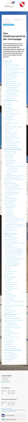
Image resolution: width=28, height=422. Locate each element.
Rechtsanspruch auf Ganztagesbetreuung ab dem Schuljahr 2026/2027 (14, 68)
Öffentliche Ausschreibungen (15, 219)
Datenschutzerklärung (13, 142)
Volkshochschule (11, 271)
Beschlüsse (9, 164)
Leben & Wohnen (10, 234)
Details (10, 174)
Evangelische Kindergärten (15, 250)
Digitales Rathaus (10, 151)
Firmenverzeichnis (11, 356)
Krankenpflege (11, 296)
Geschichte (8, 112)
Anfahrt (8, 121)
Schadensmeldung (11, 198)
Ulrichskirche (9, 339)
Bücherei (8, 335)
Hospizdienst (10, 299)
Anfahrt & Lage (10, 119)
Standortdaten (10, 352)
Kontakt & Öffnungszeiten (14, 189)
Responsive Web (11, 143)
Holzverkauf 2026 (10, 78)
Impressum (10, 140)
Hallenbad (8, 344)
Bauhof (7, 196)
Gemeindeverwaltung (12, 187)
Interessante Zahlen (11, 110)
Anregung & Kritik (12, 194)
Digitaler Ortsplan (12, 123)
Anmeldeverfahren (12, 262)
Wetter (7, 125)
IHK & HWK (9, 359)
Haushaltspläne (10, 202)
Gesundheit (9, 290)
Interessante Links (11, 230)
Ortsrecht (8, 181)
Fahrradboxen (9, 316)
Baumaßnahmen (10, 76)
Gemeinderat (9, 157)
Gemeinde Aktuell (11, 81)
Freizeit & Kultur (10, 314)
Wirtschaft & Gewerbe (12, 350)
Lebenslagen (10, 207)
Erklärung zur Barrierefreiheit (8, 411)
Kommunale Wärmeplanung (14, 72)
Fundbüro (9, 211)
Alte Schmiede (10, 346)
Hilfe (12, 409)
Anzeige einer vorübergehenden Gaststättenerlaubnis (11, 324)
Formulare (9, 155)
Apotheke (9, 294)
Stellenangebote (10, 228)
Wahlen (7, 106)
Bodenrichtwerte (10, 200)
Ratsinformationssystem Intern (15, 179)
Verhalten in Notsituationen (14, 305)
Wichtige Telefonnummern (14, 127)
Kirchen (7, 281)
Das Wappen (10, 115)
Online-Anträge (11, 153)
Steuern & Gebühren (11, 237)
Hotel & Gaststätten (11, 348)
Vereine (7, 329)
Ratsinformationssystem (13, 177)
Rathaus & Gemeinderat (13, 149)
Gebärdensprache (12, 147)
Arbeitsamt (8, 361)
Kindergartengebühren (13, 264)
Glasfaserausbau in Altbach (13, 83)
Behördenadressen (12, 192)
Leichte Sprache (11, 145)
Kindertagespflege (12, 265)
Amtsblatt (9, 209)
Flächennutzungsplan (12, 185)
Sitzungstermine (11, 162)
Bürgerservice (9, 204)
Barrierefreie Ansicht (6, 408)
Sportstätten (9, 342)
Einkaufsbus (9, 279)
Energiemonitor (10, 239)
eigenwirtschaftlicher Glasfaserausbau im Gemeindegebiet (13, 87)
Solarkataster (10, 213)
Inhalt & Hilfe (9, 128)
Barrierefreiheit (11, 136)
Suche (8, 130)
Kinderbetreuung (10, 247)
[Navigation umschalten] (25, 10)
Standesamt (9, 215)
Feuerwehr (8, 307)
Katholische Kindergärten (14, 252)
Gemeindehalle (10, 341)
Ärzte (8, 292)
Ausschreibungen (10, 217)
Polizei (7, 309)
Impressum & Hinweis (12, 138)
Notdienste (9, 297)
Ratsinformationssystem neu (14, 175)
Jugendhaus (9, 273)
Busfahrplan (9, 117)
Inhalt (3, 409)
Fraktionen (9, 158)
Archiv (7, 232)
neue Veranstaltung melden (14, 320)
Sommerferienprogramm (13, 327)
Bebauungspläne (10, 183)
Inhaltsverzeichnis (12, 132)
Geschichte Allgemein (13, 113)
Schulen (7, 267)
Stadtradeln (9, 80)
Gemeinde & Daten (10, 100)
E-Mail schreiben (7, 381)
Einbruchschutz (10, 311)
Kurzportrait (9, 104)
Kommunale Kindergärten (14, 249)
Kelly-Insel (8, 275)
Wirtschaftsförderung (12, 354)
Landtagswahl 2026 (11, 74)
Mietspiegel (9, 235)
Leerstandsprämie (11, 95)
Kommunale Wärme (11, 241)
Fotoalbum (8, 108)
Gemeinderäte (11, 160)
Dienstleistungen (11, 205)
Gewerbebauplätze (11, 358)
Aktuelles (8, 61)
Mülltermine (9, 312)
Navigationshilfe (11, 134)
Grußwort (8, 102)
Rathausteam (10, 190)
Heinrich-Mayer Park (11, 337)
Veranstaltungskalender (12, 318)
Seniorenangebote (11, 277)
